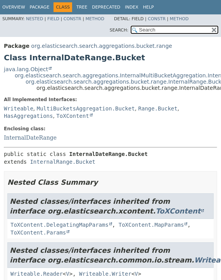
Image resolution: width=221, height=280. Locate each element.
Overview (13, 7)
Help (148, 7)
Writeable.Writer (105, 274)
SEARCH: (119, 30)
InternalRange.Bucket (62, 162)
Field (53, 18)
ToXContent (72, 116)
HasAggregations (28, 116)
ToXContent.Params (38, 232)
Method (94, 18)
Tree (81, 7)
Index (131, 7)
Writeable (18, 108)
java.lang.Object (26, 69)
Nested (34, 18)
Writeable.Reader (36, 274)
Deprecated (106, 7)
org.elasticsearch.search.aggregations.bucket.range (101, 46)
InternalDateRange (30, 138)
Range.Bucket (158, 108)
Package (40, 7)
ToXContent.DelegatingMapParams (59, 225)
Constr (72, 18)
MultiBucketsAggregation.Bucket (86, 108)
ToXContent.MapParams (151, 225)
